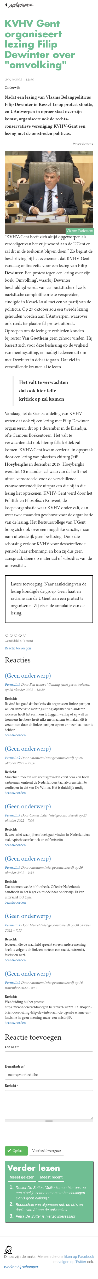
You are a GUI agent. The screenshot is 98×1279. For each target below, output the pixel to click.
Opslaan (16, 1150)
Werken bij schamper (21, 1267)
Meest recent (51, 1177)
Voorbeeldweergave (46, 1151)
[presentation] (44, 1136)
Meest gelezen (23, 1177)
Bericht (12, 1086)
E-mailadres (15, 1067)
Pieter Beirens (82, 144)
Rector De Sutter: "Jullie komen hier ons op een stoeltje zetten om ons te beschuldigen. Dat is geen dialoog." (51, 1193)
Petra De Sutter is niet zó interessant (45, 1216)
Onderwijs (12, 88)
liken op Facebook (79, 1256)
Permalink (12, 685)
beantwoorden (15, 735)
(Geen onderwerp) (28, 676)
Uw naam (12, 1047)
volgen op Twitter (72, 1262)
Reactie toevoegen (18, 648)
